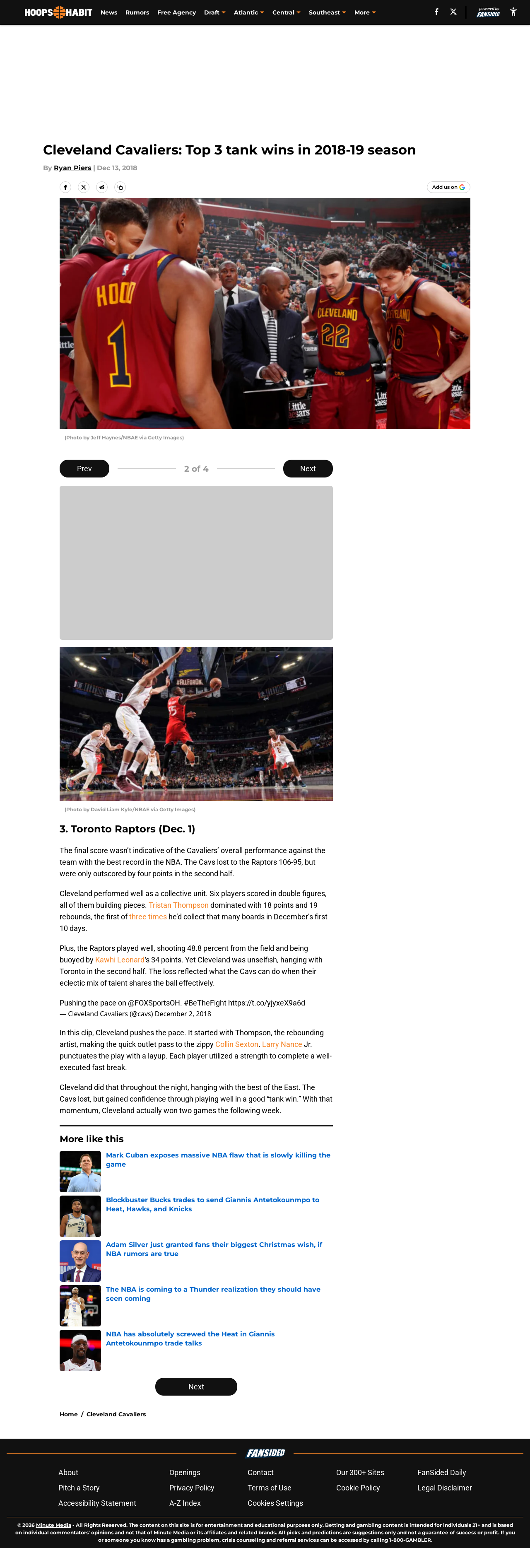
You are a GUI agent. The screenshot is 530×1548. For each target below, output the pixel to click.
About (68, 1472)
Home (69, 1414)
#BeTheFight (205, 1002)
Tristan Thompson (179, 905)
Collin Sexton (236, 1044)
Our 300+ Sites (360, 1472)
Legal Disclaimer (444, 1487)
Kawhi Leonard (120, 959)
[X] (453, 11)
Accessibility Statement (97, 1503)
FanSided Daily (441, 1472)
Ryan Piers (73, 168)
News (109, 12)
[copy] (120, 187)
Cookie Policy (358, 1487)
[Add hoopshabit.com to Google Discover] (448, 187)
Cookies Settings (275, 1503)
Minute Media (53, 1525)
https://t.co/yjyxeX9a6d (266, 1002)
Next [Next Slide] (308, 468)
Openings (184, 1472)
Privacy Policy (191, 1487)
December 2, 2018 (183, 1013)
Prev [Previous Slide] (84, 468)
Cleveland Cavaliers (116, 1414)
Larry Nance (282, 1044)
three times (148, 916)
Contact (261, 1472)
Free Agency (176, 12)
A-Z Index (185, 1503)
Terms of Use (270, 1487)
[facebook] (436, 11)
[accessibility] (513, 11)
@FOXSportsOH (154, 1002)
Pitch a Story (79, 1487)
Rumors (137, 12)
